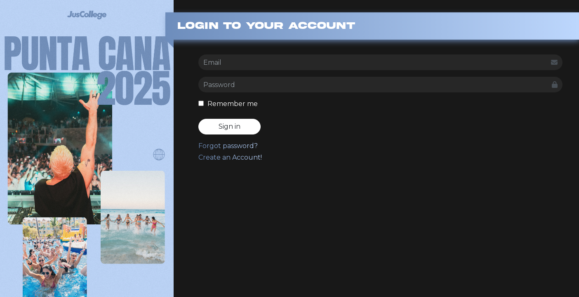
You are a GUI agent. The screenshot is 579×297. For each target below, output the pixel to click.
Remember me (228, 104)
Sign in (229, 126)
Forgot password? (228, 146)
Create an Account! (230, 157)
